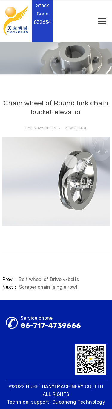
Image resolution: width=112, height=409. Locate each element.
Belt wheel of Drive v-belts (49, 279)
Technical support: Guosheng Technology (56, 402)
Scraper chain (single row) (48, 287)
